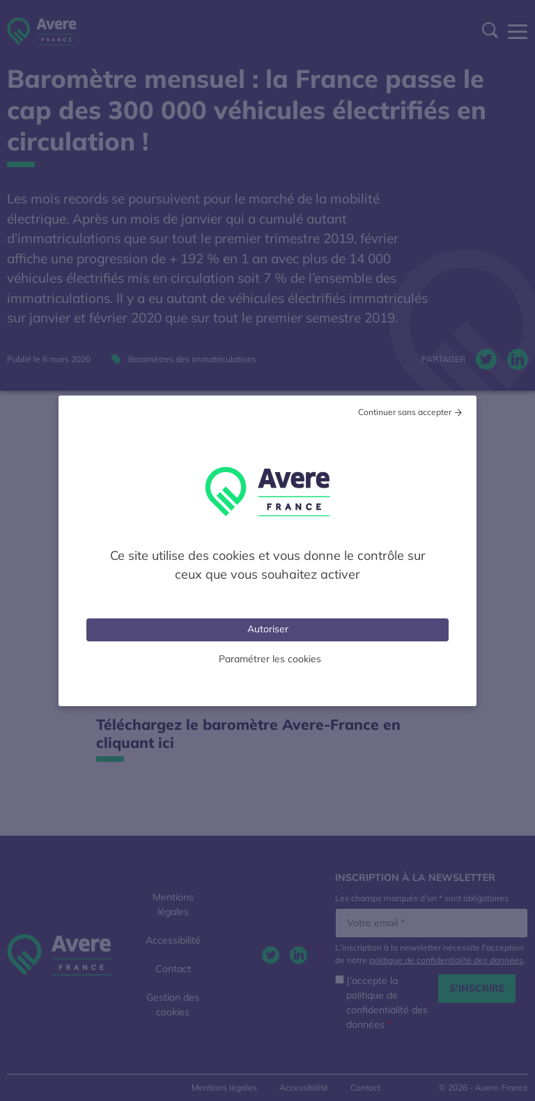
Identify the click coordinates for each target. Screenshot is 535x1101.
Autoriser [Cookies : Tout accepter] (267, 629)
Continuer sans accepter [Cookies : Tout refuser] (404, 412)
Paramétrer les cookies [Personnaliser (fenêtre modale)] (270, 659)
